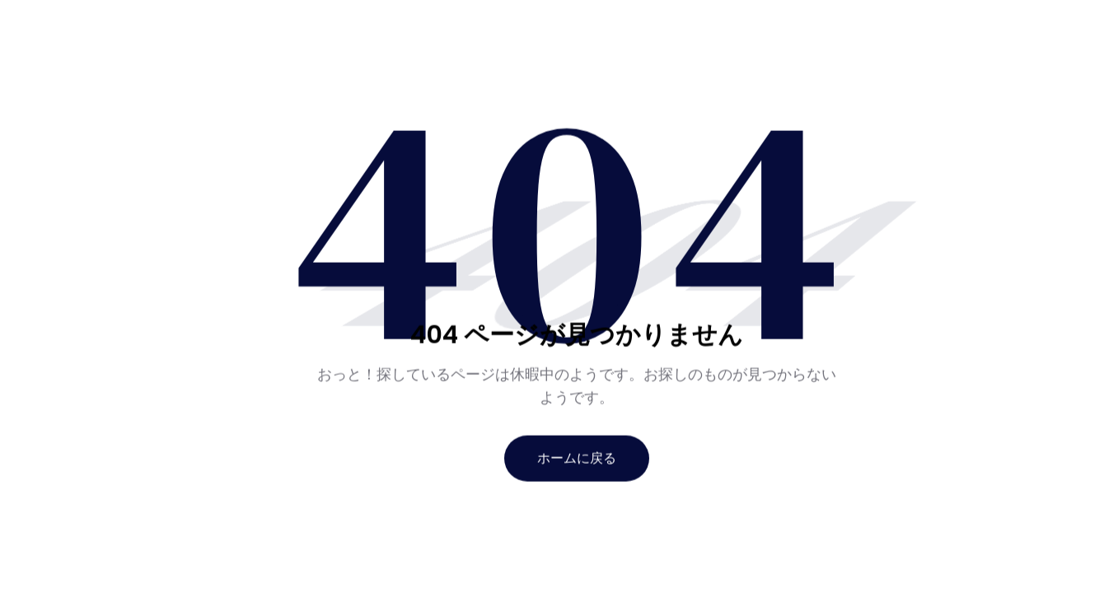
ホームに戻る (576, 457)
